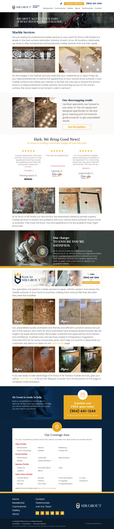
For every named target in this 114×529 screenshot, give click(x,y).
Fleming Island (22, 448)
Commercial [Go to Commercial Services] (60, 8)
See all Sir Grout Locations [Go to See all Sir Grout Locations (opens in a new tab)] (47, 488)
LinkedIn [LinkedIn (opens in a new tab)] (57, 513)
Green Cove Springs (24, 451)
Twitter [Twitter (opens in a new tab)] (47, 513)
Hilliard (40, 471)
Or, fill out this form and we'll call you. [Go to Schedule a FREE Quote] (83, 415)
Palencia (41, 481)
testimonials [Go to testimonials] (57, 343)
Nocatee (41, 478)
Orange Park (63, 451)
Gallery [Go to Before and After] (70, 8)
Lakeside (41, 451)
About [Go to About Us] (77, 8)
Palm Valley (42, 484)
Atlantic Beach (22, 458)
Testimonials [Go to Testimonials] (87, 8)
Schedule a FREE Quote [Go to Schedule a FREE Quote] (74, 4)
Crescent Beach (22, 478)
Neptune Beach (64, 458)
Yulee (60, 468)
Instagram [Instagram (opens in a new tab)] (37, 513)
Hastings (20, 484)
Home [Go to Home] (15, 499)
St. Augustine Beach (65, 484)
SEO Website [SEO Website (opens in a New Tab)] (89, 523)
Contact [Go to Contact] (98, 8)
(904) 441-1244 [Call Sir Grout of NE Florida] (94, 3)
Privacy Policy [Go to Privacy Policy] (26, 524)
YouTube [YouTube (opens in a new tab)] (52, 513)
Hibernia (41, 448)
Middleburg (63, 448)
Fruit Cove (20, 481)
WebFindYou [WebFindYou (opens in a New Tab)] (98, 523)
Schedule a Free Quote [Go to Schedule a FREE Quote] (91, 282)
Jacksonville (42, 458)
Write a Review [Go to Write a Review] (61, 3)
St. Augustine (63, 481)
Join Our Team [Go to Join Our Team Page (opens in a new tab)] (44, 506)
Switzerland (83, 481)
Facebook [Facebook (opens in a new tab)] (42, 513)
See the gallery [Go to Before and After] (77, 126)
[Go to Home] (26, 7)
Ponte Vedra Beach (65, 478)
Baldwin (20, 461)
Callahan (20, 471)
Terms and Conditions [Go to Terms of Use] (39, 524)
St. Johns (82, 478)
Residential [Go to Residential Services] (48, 8)
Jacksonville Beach (44, 461)
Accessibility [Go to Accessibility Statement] (16, 524)
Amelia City (21, 468)
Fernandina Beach (44, 468)
